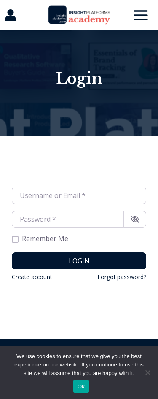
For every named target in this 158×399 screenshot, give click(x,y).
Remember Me (45, 238)
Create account (32, 277)
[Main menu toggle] (141, 15)
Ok (81, 386)
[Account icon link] (10, 15)
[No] (147, 372)
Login (79, 261)
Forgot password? (122, 277)
